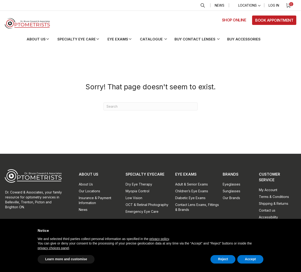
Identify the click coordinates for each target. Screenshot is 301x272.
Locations (247, 5)
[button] (41, 39)
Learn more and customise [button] (66, 259)
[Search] (150, 106)
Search (203, 5)
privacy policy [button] (159, 239)
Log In (274, 5)
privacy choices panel (53, 248)
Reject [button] (223, 259)
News (219, 5)
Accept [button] (250, 259)
